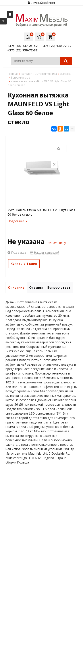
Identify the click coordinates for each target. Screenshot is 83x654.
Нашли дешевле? (44, 252)
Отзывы (36, 287)
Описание (16, 287)
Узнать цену (57, 243)
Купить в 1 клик (24, 263)
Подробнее (17, 221)
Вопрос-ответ (58, 287)
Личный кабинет (41, 3)
